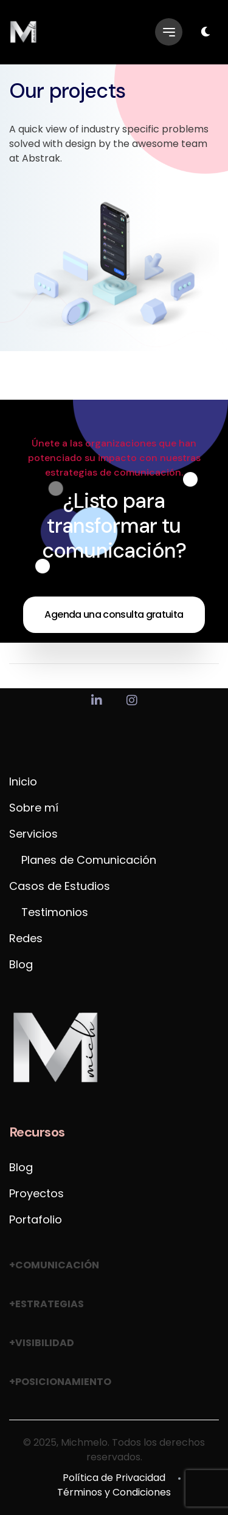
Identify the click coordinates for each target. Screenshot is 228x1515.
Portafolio (35, 1219)
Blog (21, 964)
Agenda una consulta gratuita (113, 614)
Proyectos (36, 1193)
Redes (26, 938)
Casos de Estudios (59, 886)
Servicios (33, 833)
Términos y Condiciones (114, 1492)
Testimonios (54, 912)
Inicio (23, 781)
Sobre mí (33, 807)
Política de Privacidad (114, 1478)
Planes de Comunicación (88, 859)
